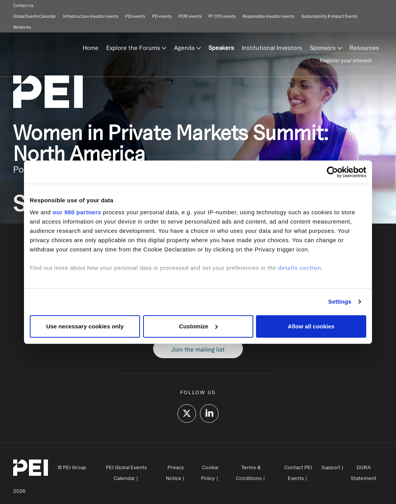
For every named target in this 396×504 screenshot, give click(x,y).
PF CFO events (222, 16)
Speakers (221, 47)
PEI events (161, 16)
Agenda (184, 47)
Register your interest (346, 60)
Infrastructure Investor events (90, 16)
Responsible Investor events (268, 16)
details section (299, 268)
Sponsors (323, 47)
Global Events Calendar (34, 16)
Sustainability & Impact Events (329, 16)
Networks (22, 27)
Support (330, 467)
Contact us (23, 5)
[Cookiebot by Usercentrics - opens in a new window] (332, 172)
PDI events (135, 16)
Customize (198, 326)
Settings (340, 301)
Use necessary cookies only (84, 326)
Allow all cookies (311, 326)
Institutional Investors (272, 47)
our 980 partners (77, 212)
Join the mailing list (198, 349)
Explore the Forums (133, 47)
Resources (364, 47)
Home (91, 47)
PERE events (189, 16)
